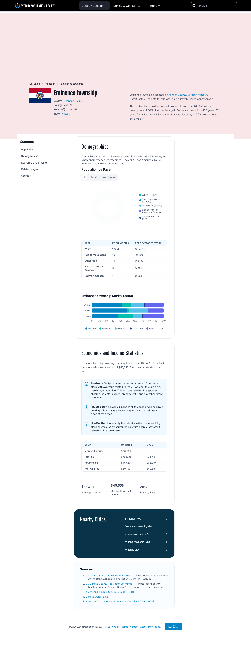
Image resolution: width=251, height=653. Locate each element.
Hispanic (94, 177)
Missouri (51, 83)
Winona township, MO (137, 541)
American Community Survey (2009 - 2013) (111, 591)
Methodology (154, 626)
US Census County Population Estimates (109, 583)
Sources (26, 175)
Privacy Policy (112, 626)
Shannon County (73, 100)
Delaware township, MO (138, 526)
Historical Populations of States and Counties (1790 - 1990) (120, 601)
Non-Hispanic (109, 177)
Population (27, 149)
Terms (125, 626)
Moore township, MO (136, 534)
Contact (134, 626)
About (143, 626)
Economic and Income (34, 162)
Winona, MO (131, 549)
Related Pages (29, 169)
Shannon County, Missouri (182, 94)
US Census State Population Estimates (108, 575)
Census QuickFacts (97, 596)
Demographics (29, 156)
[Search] (217, 5)
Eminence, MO (132, 518)
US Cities (35, 83)
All (84, 177)
